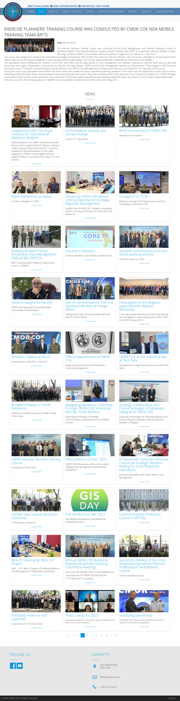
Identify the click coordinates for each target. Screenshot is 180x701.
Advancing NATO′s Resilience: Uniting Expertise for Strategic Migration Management (87, 200)
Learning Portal (165, 11)
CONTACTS (146, 11)
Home (31, 11)
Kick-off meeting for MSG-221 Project (33, 562)
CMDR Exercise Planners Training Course (36, 461)
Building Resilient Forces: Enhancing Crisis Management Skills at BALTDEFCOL (34, 254)
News (41, 11)
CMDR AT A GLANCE (72, 11)
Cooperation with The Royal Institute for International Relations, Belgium (32, 134)
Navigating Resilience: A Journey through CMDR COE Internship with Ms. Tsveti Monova (88, 408)
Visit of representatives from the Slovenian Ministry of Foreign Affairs (89, 306)
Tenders (132, 11)
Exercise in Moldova (80, 251)
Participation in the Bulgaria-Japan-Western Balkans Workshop (140, 306)
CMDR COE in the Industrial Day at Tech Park (142, 358)
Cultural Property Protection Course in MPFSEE (140, 516)
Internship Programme (111, 11)
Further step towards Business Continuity (34, 516)
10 (107, 635)
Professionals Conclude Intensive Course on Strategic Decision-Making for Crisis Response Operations (143, 465)
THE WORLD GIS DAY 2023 (85, 514)
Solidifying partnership (136, 615)
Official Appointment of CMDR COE (87, 358)
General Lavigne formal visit (32, 302)
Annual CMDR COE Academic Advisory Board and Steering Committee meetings (86, 563)
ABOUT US (53, 11)
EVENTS (90, 11)
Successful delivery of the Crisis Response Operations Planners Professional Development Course (142, 565)
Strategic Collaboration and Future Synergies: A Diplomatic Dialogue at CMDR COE (142, 408)
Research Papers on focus (31, 357)
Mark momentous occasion (32, 196)
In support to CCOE (133, 196)
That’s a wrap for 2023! (82, 615)
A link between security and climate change (85, 132)
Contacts (172, 698)
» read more (36, 163)
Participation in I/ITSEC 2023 (86, 459)
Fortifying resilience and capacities (29, 617)
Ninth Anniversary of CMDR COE (143, 131)
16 (115, 635)
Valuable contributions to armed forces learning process (143, 252)
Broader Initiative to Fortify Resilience (31, 406)
